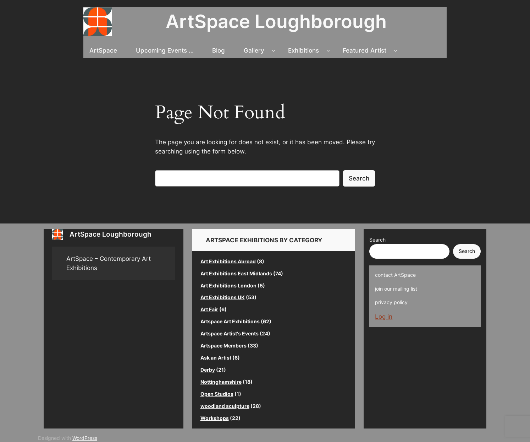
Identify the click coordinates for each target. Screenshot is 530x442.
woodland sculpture (224, 406)
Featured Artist (364, 50)
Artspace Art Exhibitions (230, 321)
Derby (207, 370)
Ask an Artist (215, 358)
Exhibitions (303, 50)
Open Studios (216, 394)
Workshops (214, 418)
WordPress (84, 438)
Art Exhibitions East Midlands (236, 273)
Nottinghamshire (221, 382)
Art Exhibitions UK (222, 297)
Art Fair (209, 309)
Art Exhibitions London (228, 285)
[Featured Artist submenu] (395, 50)
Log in (383, 316)
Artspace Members (223, 346)
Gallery (254, 50)
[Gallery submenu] (273, 50)
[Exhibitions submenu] (328, 50)
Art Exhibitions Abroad (228, 261)
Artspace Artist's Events (229, 333)
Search (359, 178)
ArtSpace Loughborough (276, 21)
